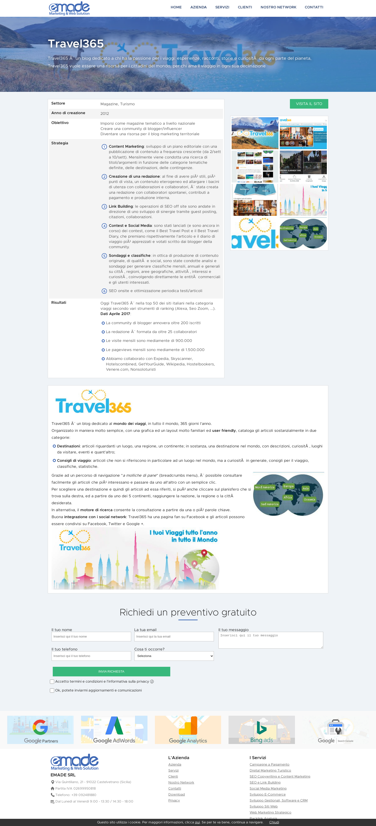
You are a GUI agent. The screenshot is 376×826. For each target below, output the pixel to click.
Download (176, 782)
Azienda (208, 8)
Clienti (251, 8)
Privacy (174, 788)
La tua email (174, 634)
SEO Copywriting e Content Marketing (280, 764)
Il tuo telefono (91, 654)
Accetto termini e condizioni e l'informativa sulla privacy (104, 669)
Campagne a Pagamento (269, 752)
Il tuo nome (91, 634)
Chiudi (274, 822)
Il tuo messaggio (270, 638)
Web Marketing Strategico (270, 800)
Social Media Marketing (268, 776)
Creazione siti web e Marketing (69, 8)
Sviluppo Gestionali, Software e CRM (279, 788)
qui (197, 822)
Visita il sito (309, 104)
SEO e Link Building (265, 770)
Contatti (316, 8)
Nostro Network (283, 8)
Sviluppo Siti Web (264, 794)
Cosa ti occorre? (174, 654)
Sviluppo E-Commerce (268, 782)
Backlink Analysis (263, 806)
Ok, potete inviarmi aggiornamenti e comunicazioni (98, 678)
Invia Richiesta (271, 656)
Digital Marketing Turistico (270, 758)
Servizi (230, 8)
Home (188, 8)
